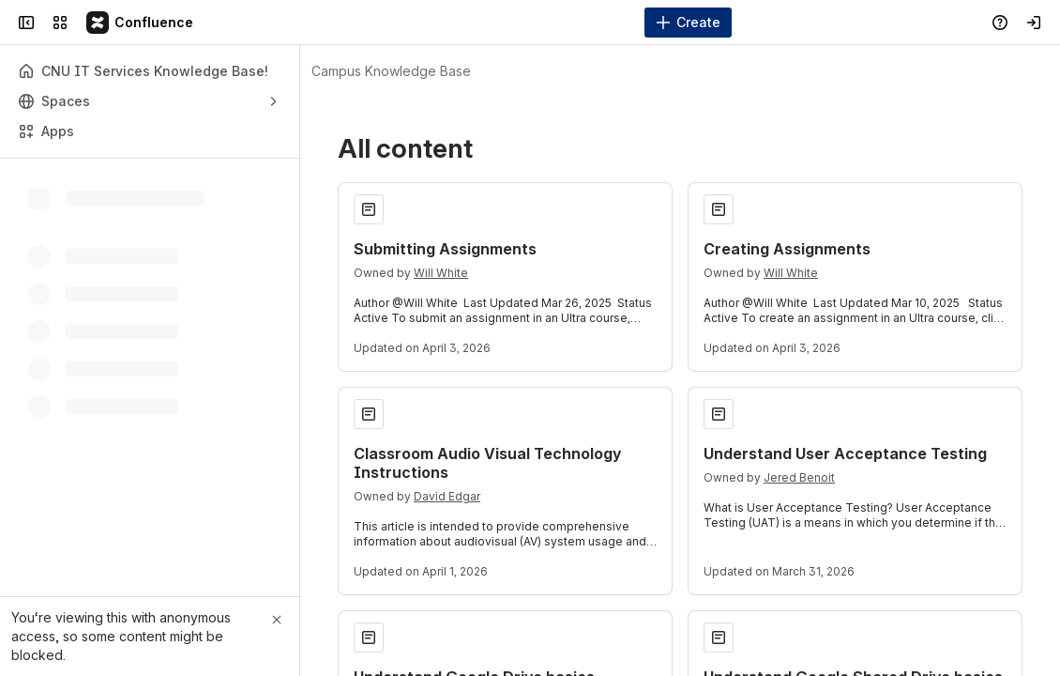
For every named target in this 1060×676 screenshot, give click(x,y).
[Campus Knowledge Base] (141, 23)
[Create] (688, 23)
